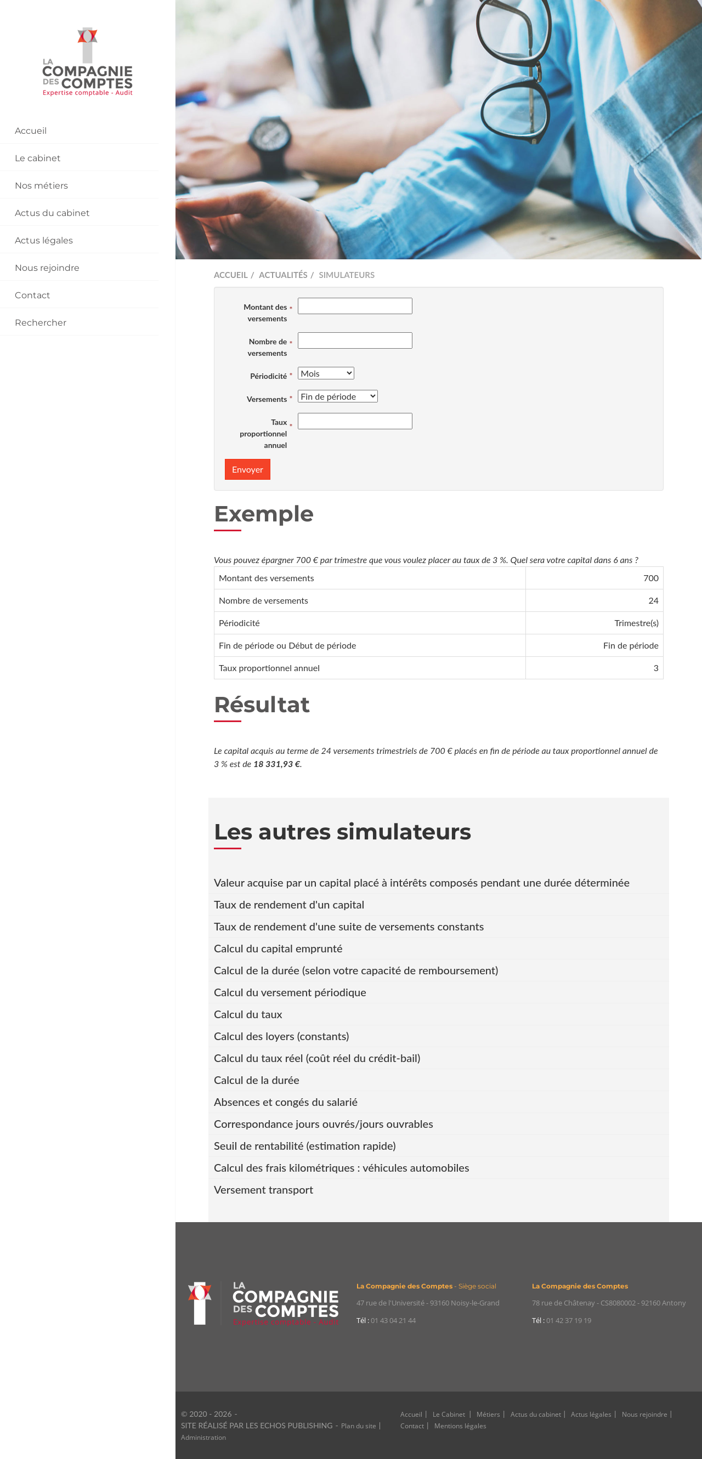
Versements (267, 399)
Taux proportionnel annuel (263, 433)
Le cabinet (38, 158)
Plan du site (358, 1425)
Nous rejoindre (47, 268)
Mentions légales (460, 1425)
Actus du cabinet (52, 213)
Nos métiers (41, 185)
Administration (203, 1437)
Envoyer (247, 469)
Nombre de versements (267, 347)
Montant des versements (265, 312)
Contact (32, 295)
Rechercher (40, 322)
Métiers (488, 1414)
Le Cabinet (450, 1414)
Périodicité (268, 376)
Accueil (31, 131)
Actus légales (44, 240)
